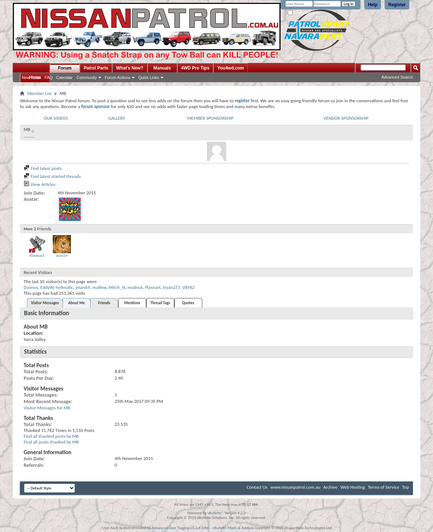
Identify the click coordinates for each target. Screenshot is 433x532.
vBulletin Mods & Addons (233, 527)
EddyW (46, 287)
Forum (64, 68)
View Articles (39, 184)
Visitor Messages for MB (47, 407)
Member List (39, 93)
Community (86, 77)
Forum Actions (117, 77)
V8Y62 (188, 287)
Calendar (64, 77)
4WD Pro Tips (195, 68)
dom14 (62, 255)
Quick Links (148, 77)
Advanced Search (397, 77)
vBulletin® (215, 513)
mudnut (135, 287)
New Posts (31, 77)
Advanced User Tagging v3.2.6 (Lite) (180, 527)
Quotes (188, 303)
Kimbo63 (37, 255)
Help (372, 4)
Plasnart (152, 287)
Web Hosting (353, 487)
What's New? (129, 68)
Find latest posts (43, 168)
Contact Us (257, 487)
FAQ (49, 77)
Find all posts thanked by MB (51, 442)
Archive (330, 487)
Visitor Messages (45, 303)
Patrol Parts (96, 68)
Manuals (162, 68)
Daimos (31, 287)
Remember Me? (303, 13)
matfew (99, 287)
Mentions (132, 303)
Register (397, 4)
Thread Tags (160, 303)
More (28, 229)
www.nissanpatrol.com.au (295, 487)
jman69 (83, 287)
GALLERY (116, 118)
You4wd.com (230, 68)
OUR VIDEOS (56, 118)
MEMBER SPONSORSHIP (210, 118)
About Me (76, 303)
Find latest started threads (52, 176)
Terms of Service (383, 487)
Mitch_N (116, 287)
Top (405, 487)
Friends (104, 303)
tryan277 (171, 287)
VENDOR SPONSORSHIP (346, 118)
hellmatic (65, 287)
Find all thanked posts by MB (51, 436)
